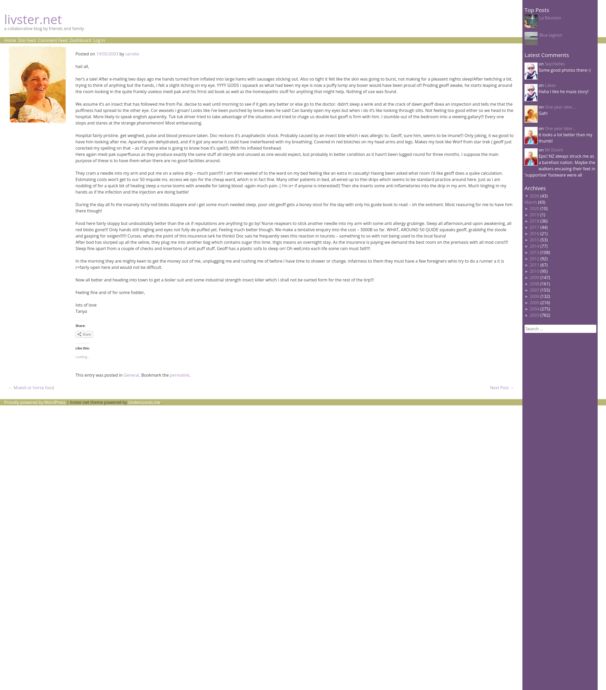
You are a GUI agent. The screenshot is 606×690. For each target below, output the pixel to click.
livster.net (33, 19)
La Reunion (550, 18)
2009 (534, 277)
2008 (534, 284)
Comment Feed (53, 40)
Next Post (502, 388)
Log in (99, 40)
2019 (534, 215)
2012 (534, 259)
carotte (132, 54)
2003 (534, 315)
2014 (534, 246)
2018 (534, 221)
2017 (534, 227)
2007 (534, 290)
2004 (534, 309)
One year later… (560, 107)
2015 (534, 240)
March (531, 202)
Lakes (550, 85)
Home (10, 40)
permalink (179, 375)
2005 (534, 303)
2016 (534, 233)
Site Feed (27, 40)
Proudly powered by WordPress (35, 402)
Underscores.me (144, 402)
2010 (534, 271)
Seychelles (555, 64)
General (131, 375)
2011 (534, 265)
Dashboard (80, 40)
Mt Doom (554, 150)
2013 (534, 252)
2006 (534, 296)
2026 (534, 196)
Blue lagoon (550, 35)
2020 (534, 208)
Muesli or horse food (31, 388)
